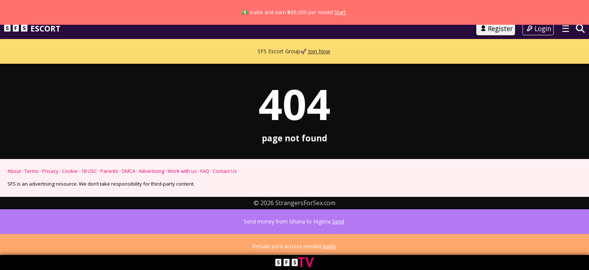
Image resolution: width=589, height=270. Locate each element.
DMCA (128, 187)
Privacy (50, 187)
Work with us (182, 187)
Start (340, 4)
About (14, 187)
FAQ (204, 187)
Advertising (151, 187)
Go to (294, 25)
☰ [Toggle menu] (566, 45)
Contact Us (225, 187)
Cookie (70, 187)
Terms (31, 187)
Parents (109, 187)
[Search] (580, 45)
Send (338, 236)
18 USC (89, 187)
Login (538, 45)
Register (496, 45)
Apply (329, 254)
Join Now (319, 60)
